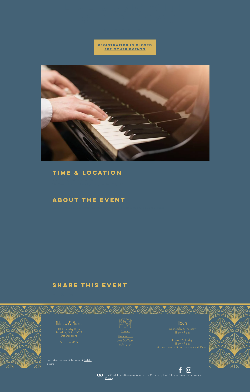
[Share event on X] (62, 294)
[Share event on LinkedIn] (71, 294)
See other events (125, 49)
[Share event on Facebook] (54, 294)
